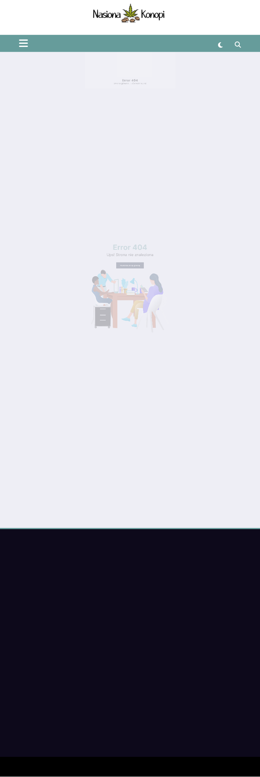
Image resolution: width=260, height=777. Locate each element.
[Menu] (23, 29)
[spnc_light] (220, 31)
